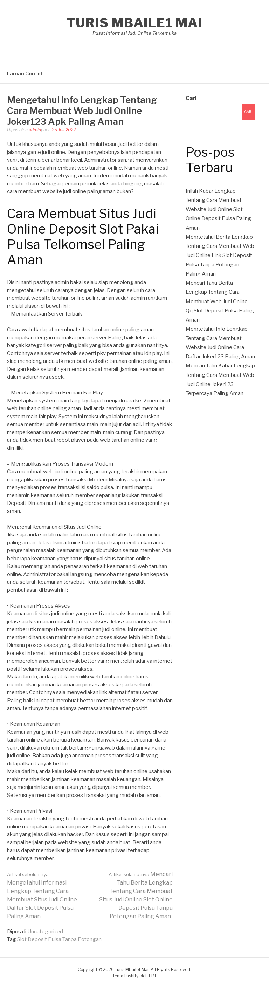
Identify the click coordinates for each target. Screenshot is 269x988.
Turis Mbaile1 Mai (135, 23)
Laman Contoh (25, 73)
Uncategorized (45, 931)
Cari (191, 98)
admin (35, 130)
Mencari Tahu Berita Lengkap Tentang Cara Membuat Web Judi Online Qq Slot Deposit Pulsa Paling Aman (220, 301)
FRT (153, 976)
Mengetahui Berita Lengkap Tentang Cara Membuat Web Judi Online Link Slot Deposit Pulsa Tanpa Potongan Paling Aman (220, 255)
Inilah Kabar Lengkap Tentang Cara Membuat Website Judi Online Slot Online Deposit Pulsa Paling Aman (218, 209)
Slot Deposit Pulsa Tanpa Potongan (59, 939)
